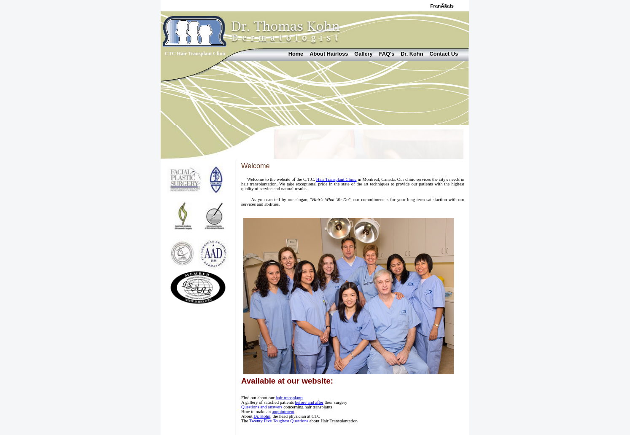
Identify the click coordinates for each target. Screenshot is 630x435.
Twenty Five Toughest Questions (278, 421)
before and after (309, 402)
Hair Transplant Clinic (336, 179)
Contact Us (443, 54)
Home (296, 54)
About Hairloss (329, 54)
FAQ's (386, 54)
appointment (283, 411)
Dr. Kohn (412, 54)
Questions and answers (262, 407)
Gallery (363, 54)
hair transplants (289, 397)
